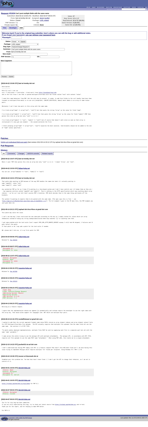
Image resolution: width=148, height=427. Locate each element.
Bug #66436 (13, 240)
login (146, 7)
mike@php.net (24, 237)
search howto (126, 7)
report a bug (109, 7)
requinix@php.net (25, 270)
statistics (134, 7)
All (4, 153)
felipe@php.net (24, 168)
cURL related (44, 20)
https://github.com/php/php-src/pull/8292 (16, 388)
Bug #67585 (13, 273)
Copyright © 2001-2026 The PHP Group (20, 423)
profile (47, 18)
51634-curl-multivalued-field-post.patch (14, 142)
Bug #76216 (13, 283)
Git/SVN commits (33, 153)
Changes (21, 153)
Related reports (47, 153)
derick (42, 18)
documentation (101, 7)
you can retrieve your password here (40, 35)
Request (4, 13)
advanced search (117, 7)
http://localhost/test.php (48, 92)
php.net (88, 7)
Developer (13, 28)
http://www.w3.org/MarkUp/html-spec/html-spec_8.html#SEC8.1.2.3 (24, 201)
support (94, 7)
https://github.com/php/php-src (65, 410)
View (4, 28)
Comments (11, 153)
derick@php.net (24, 372)
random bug (140, 7)
